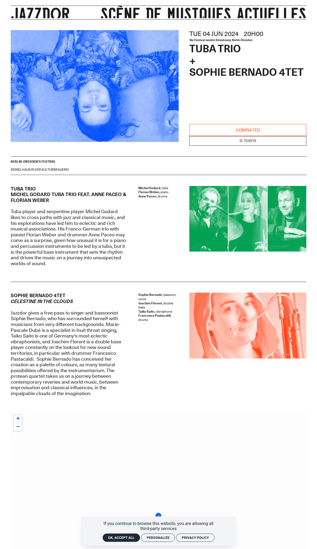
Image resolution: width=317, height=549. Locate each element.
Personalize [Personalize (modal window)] (158, 538)
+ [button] (18, 419)
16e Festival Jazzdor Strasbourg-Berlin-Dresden (220, 40)
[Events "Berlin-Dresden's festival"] (33, 162)
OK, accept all (121, 538)
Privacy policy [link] (195, 538)
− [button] (18, 427)
